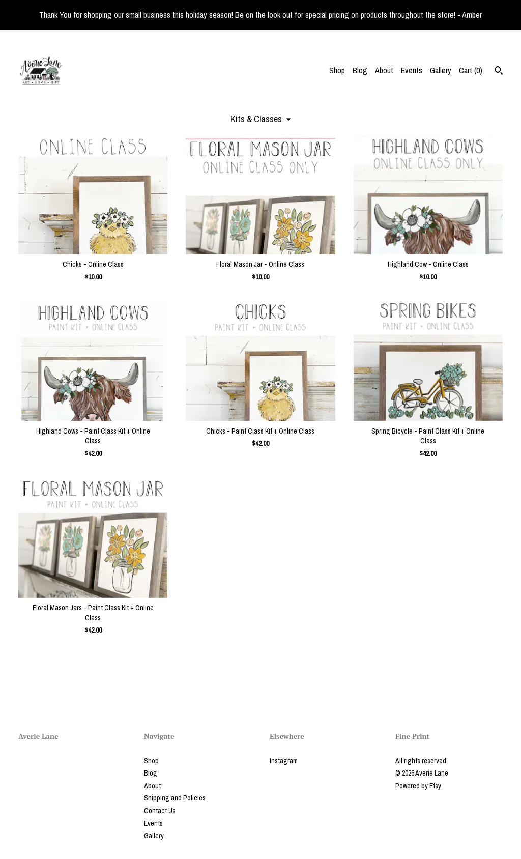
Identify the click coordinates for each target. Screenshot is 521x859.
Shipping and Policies (175, 798)
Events (411, 70)
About (384, 70)
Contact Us (160, 810)
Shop (337, 70)
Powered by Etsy (418, 785)
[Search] (499, 71)
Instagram (284, 760)
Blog (360, 70)
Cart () (470, 70)
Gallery (440, 70)
